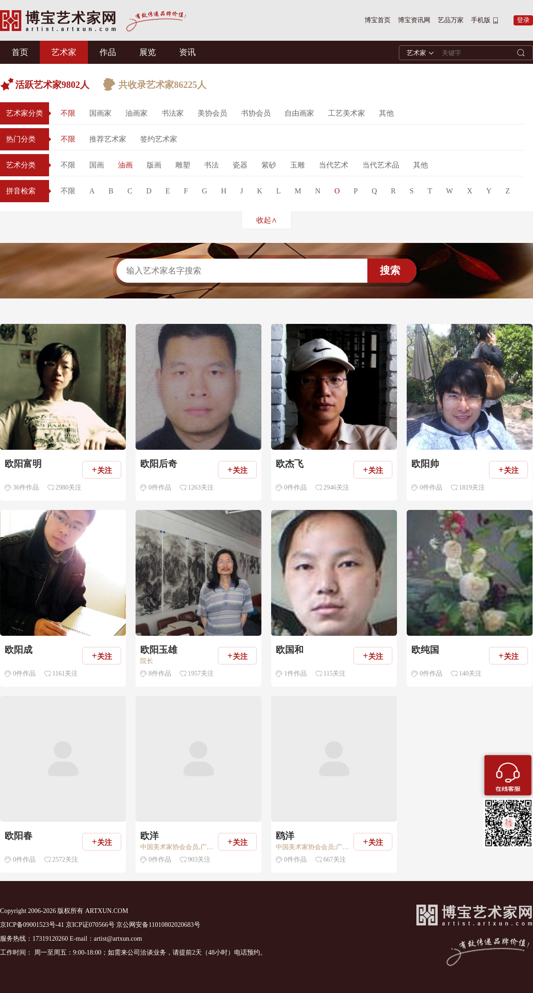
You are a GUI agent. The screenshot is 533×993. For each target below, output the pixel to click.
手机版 (480, 20)
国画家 (100, 113)
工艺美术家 (346, 113)
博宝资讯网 (414, 20)
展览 (147, 52)
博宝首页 (377, 20)
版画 (154, 165)
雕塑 (182, 165)
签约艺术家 (158, 139)
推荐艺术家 (107, 139)
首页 (20, 52)
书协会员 (256, 113)
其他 (386, 113)
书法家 (172, 113)
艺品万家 (451, 20)
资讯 (187, 52)
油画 (125, 165)
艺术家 (63, 52)
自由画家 (299, 113)
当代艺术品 (380, 165)
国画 (96, 165)
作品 (107, 52)
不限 (68, 113)
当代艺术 (333, 165)
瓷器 (240, 165)
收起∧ (266, 220)
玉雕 (297, 165)
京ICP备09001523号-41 (32, 924)
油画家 (136, 113)
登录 (523, 20)
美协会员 (212, 113)
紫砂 (268, 165)
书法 (211, 165)
